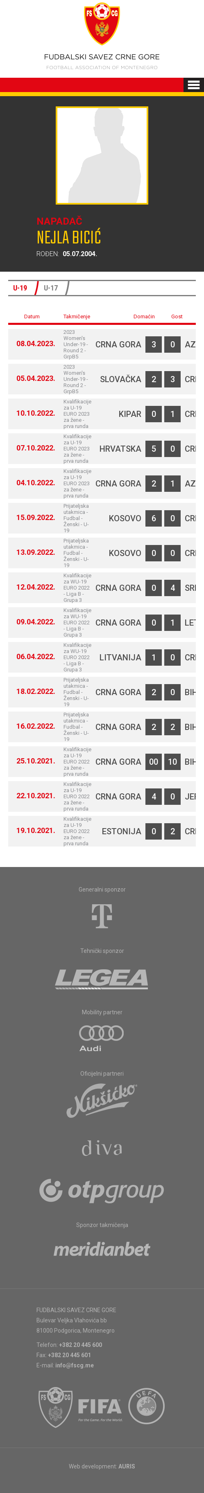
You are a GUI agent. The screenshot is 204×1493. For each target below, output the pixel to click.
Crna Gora (118, 344)
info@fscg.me (74, 1365)
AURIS (126, 1466)
